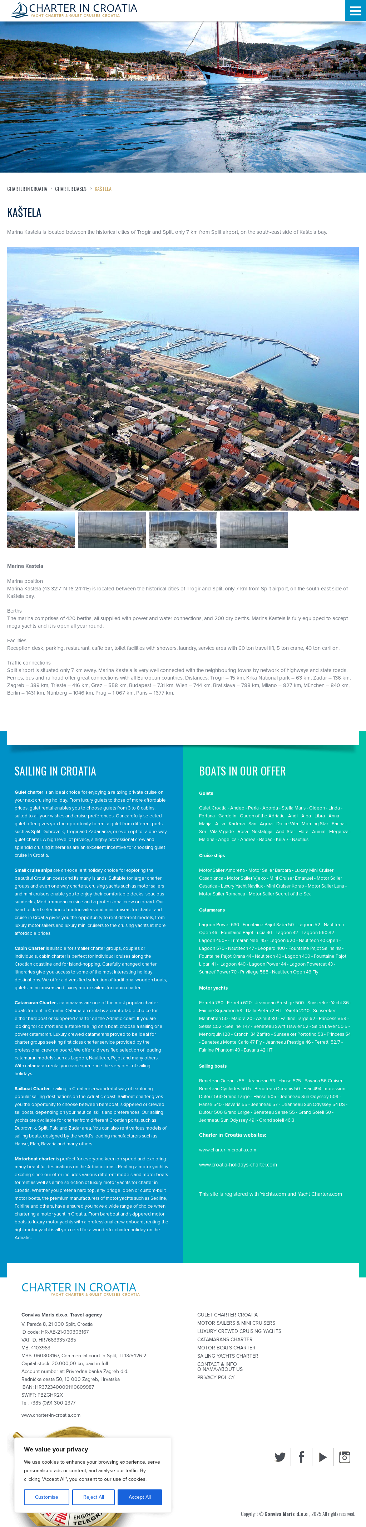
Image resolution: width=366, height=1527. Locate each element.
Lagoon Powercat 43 (311, 964)
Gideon (317, 808)
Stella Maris (294, 808)
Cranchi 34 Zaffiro (252, 1034)
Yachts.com (273, 1194)
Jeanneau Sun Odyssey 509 (309, 1097)
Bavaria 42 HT (258, 1050)
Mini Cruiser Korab (285, 886)
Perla (253, 808)
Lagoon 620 (282, 940)
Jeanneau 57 (264, 1104)
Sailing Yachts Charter (227, 1356)
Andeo (237, 808)
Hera (303, 832)
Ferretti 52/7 (327, 1042)
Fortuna (207, 816)
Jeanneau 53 (261, 1081)
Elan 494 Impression (324, 1089)
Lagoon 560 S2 (318, 933)
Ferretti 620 (239, 1003)
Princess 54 (339, 1034)
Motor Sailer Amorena (222, 870)
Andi (293, 816)
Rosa (243, 832)
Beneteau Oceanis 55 (221, 1081)
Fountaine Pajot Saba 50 (268, 925)
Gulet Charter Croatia (227, 1315)
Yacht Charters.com (320, 1194)
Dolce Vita (287, 824)
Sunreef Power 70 (218, 972)
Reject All (93, 1497)
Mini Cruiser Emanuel (291, 878)
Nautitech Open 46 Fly (295, 972)
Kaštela (103, 188)
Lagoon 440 (233, 964)
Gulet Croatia (213, 808)
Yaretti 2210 (297, 1011)
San (252, 824)
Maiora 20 (241, 1018)
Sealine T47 (237, 1026)
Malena (206, 839)
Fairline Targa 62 (298, 1018)
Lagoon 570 (211, 948)
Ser (202, 832)
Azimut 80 (266, 1018)
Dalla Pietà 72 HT (264, 1011)
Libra (320, 816)
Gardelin (227, 816)
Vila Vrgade (222, 832)
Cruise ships (212, 856)
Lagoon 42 (287, 933)
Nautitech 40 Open (318, 940)
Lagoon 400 (297, 956)
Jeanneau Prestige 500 (279, 1003)
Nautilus (300, 839)
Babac (265, 839)
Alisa (220, 824)
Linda (334, 808)
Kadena (237, 824)
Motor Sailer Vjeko (246, 878)
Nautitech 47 (241, 948)
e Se (304, 894)
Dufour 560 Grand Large (224, 1097)
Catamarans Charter (225, 1339)
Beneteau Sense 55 (274, 1112)
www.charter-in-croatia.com (227, 1150)
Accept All (140, 1497)
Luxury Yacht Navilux (242, 886)
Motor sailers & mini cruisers (236, 1323)
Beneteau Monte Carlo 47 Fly (232, 1042)
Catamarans (212, 910)
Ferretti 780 (211, 1003)
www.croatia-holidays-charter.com (238, 1164)
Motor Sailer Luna (326, 886)
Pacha (338, 824)
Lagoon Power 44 (267, 964)
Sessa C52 (210, 1026)
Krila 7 (282, 839)
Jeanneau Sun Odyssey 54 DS (313, 1104)
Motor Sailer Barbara (269, 870)
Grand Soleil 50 (314, 1112)
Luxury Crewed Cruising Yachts (239, 1331)
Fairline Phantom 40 (219, 1050)
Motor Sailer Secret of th (274, 894)
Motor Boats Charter (226, 1347)
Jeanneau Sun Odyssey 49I (227, 1120)
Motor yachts (213, 988)
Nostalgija (262, 832)
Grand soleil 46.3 (276, 1120)
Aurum (319, 832)
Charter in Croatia (27, 188)
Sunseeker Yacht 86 (328, 1003)
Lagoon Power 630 (219, 925)
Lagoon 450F (213, 940)
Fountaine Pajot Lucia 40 (246, 933)
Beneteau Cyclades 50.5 (225, 1089)
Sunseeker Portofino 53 (298, 1034)
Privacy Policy (216, 1377)
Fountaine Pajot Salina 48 (314, 948)
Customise (46, 1497)
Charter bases (71, 188)
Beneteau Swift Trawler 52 (280, 1026)
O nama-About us (220, 1369)
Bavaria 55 (236, 1104)
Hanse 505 (264, 1097)
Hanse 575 (289, 1081)
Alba (306, 816)
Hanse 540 (210, 1104)
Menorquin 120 (214, 1034)
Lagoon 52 (308, 925)
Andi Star (285, 832)
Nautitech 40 (268, 956)
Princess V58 (332, 1018)
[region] (93, 1475)
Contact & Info (217, 1364)
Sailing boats (213, 1066)
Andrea (248, 839)
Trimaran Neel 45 (248, 940)
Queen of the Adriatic (262, 816)
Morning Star (315, 824)
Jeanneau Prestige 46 (288, 1042)
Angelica (227, 839)
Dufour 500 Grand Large (224, 1112)
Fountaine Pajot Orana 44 (225, 956)
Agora (266, 824)
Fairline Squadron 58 (220, 1011)
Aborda (270, 808)
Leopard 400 (271, 948)
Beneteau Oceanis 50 (277, 1089)
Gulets (206, 793)
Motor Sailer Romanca (222, 894)
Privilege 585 (254, 972)
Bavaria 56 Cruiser (323, 1081)
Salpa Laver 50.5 (329, 1026)
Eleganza (338, 832)
